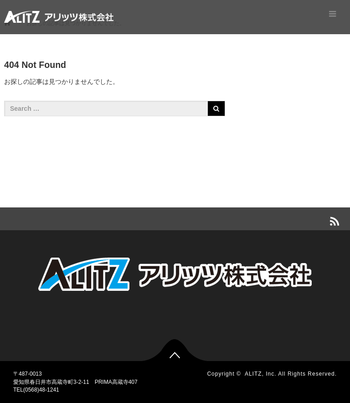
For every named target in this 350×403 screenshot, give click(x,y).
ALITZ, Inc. (261, 374)
